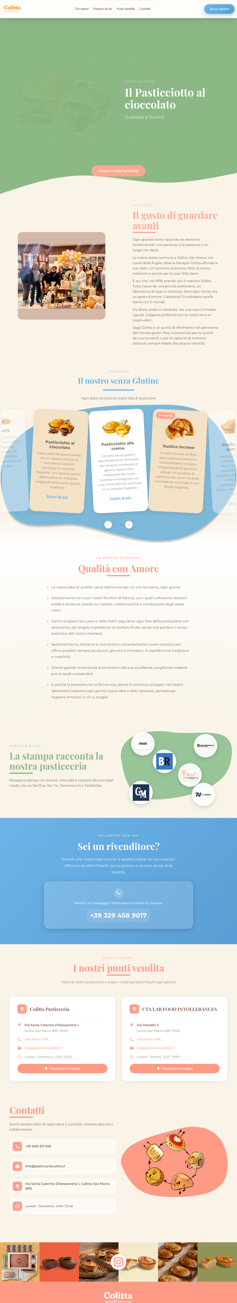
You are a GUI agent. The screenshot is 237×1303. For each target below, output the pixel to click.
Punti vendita (126, 9)
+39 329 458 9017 (118, 915)
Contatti (144, 9)
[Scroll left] (108, 525)
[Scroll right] (129, 525)
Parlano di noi (102, 9)
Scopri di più (57, 496)
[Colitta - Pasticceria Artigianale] (12, 9)
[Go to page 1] (116, 525)
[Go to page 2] (121, 525)
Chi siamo (82, 9)
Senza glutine (219, 9)
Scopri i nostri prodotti (118, 171)
